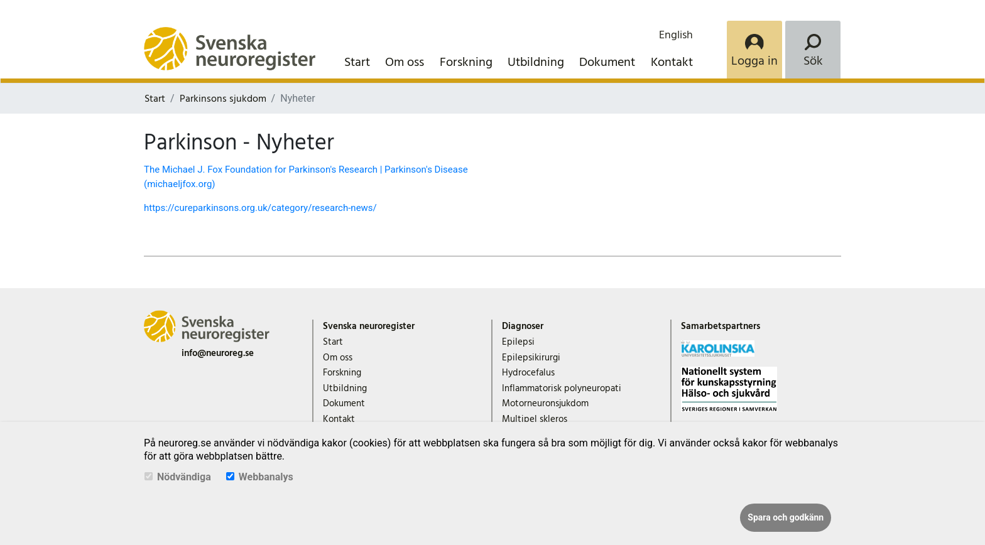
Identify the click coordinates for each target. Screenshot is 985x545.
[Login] (754, 49)
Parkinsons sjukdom (223, 98)
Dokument (607, 62)
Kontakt (672, 62)
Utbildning (536, 62)
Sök (813, 61)
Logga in (754, 61)
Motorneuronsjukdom (545, 403)
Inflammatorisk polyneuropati (561, 388)
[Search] (813, 49)
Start (357, 62)
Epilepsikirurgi (531, 357)
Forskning (466, 62)
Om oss (404, 62)
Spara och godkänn (786, 517)
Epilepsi (518, 341)
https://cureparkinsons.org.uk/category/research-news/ (260, 207)
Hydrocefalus (528, 372)
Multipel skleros (534, 419)
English (676, 35)
